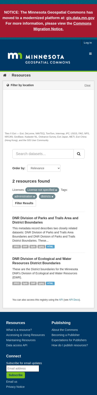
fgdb (33, 246)
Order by (18, 168)
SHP (25, 246)
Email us (11, 381)
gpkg (41, 246)
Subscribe (16, 375)
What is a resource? (19, 329)
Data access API (16, 345)
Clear (87, 85)
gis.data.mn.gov (80, 18)
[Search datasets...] (43, 154)
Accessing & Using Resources (25, 335)
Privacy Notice (15, 386)
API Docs (74, 299)
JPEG (16, 246)
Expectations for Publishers (69, 340)
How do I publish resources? (70, 345)
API (61, 299)
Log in (88, 42)
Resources (21, 75)
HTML (50, 246)
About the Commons (65, 329)
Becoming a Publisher (66, 335)
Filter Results (24, 203)
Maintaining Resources (20, 340)
